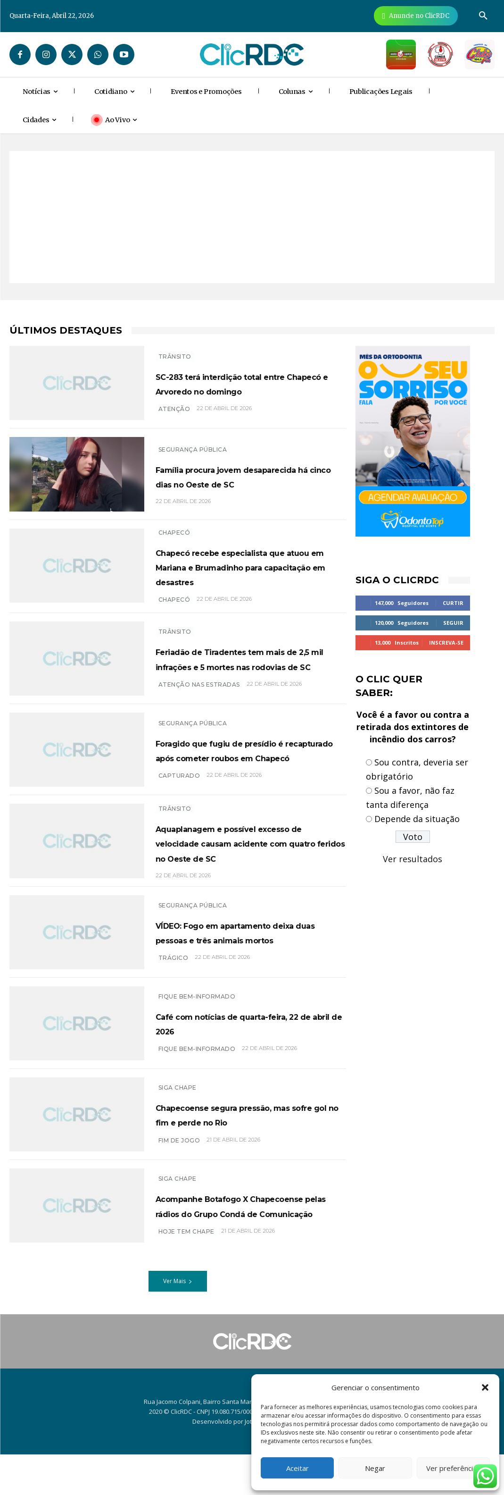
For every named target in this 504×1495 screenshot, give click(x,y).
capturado (179, 802)
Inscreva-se (446, 642)
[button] (485, 1387)
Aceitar (297, 1468)
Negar (375, 1468)
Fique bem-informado (197, 1032)
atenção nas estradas (199, 709)
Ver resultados (412, 859)
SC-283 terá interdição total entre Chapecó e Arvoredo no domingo (247, 383)
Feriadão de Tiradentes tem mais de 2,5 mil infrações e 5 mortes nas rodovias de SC (242, 676)
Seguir (453, 622)
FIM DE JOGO (179, 1184)
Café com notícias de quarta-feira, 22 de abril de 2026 (245, 1059)
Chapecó (174, 534)
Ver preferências (453, 1468)
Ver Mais (177, 1321)
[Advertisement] (252, 217)
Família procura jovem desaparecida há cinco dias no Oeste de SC (249, 478)
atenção (174, 417)
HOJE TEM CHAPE (186, 1277)
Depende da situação (417, 818)
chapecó (174, 616)
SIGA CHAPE (177, 1117)
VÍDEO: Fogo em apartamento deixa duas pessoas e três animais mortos (249, 967)
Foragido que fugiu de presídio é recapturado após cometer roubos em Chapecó (251, 769)
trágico (173, 1000)
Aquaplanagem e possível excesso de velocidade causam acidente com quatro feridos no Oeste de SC (247, 870)
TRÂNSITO (174, 349)
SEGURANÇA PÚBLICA (192, 444)
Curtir (453, 602)
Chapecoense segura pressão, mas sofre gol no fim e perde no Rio (249, 1151)
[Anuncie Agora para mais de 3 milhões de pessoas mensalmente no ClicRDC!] (416, 15)
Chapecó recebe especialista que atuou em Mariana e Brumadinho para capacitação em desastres (249, 575)
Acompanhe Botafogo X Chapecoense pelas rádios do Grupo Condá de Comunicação (251, 1244)
